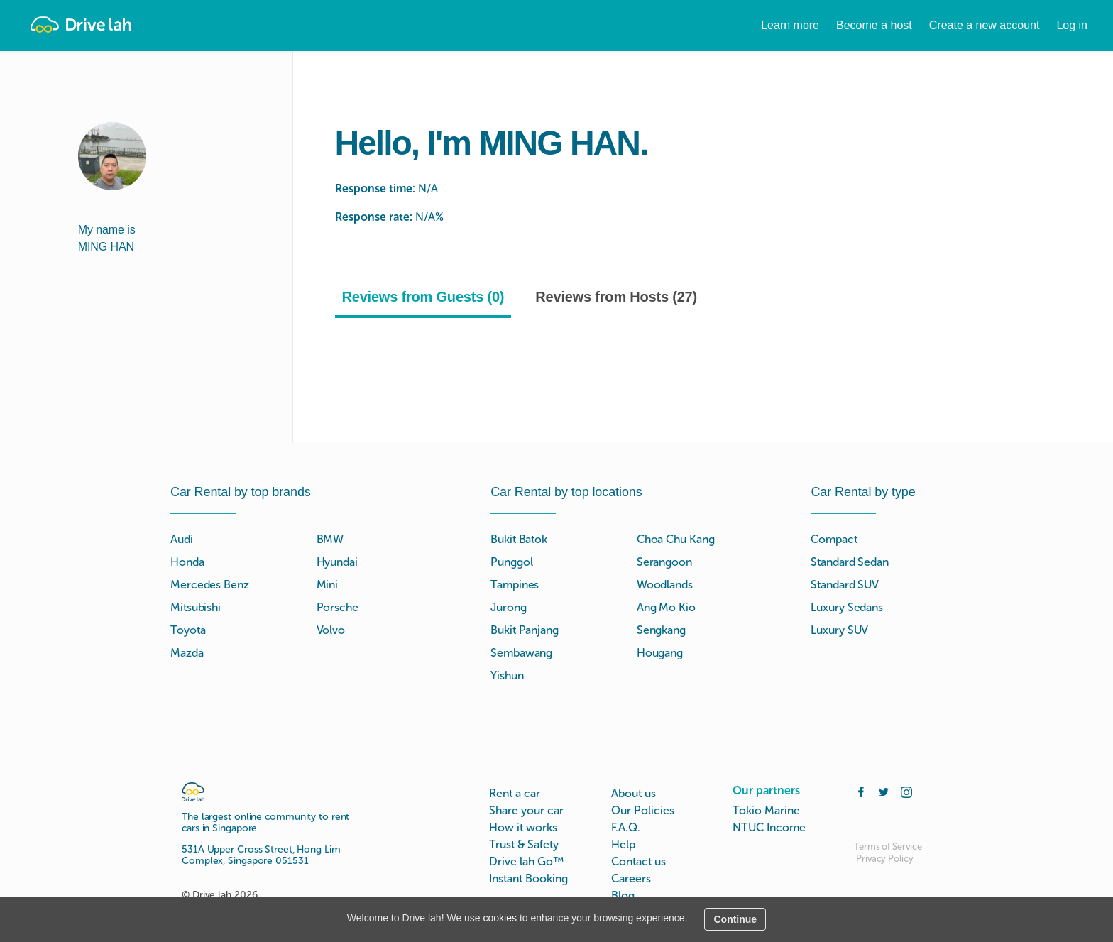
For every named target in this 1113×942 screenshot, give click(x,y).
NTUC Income (769, 827)
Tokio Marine (766, 810)
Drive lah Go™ (526, 861)
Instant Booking (528, 878)
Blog (623, 895)
